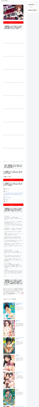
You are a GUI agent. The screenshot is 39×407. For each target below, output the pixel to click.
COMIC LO (17, 389)
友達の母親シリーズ (18, 320)
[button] (37, 7)
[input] (33, 7)
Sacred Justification (8, 197)
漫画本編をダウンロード (13, 22)
